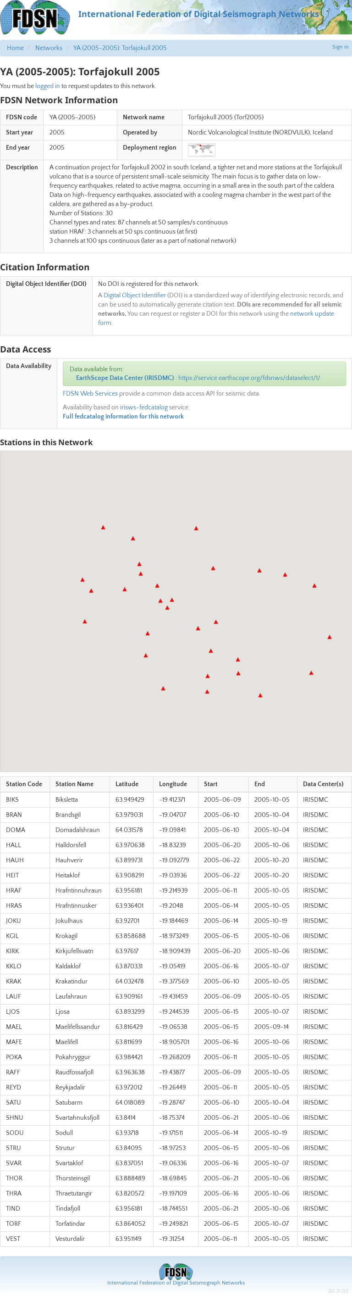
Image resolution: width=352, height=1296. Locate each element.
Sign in (340, 47)
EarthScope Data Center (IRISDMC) (125, 378)
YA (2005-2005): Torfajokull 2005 (120, 48)
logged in (47, 86)
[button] (91, 590)
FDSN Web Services (90, 393)
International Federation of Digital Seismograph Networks (176, 1283)
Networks (48, 48)
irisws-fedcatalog (144, 407)
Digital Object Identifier (135, 295)
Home (15, 48)
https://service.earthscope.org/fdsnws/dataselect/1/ (249, 378)
